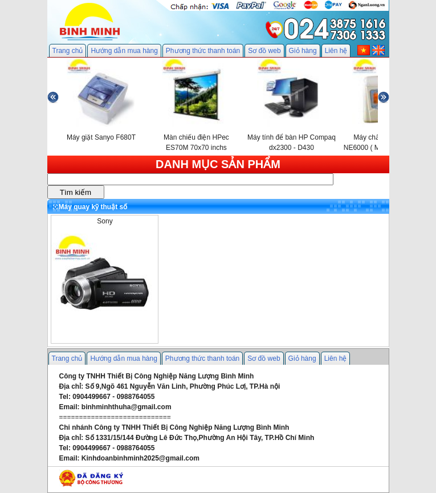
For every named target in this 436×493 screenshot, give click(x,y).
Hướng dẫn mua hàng (124, 51)
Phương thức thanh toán (203, 51)
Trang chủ (67, 51)
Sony (104, 221)
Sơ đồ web (264, 51)
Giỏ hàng (303, 51)
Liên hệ (336, 51)
